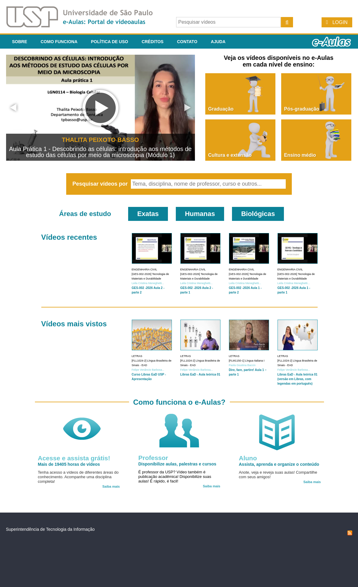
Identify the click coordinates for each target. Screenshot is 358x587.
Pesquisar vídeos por (100, 184)
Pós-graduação (301, 109)
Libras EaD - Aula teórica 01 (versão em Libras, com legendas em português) (298, 379)
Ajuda (218, 41)
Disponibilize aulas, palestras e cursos (177, 464)
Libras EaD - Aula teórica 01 (200, 374)
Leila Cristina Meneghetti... (148, 283)
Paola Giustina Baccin (242, 365)
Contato (187, 41)
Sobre (19, 41)
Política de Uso (109, 41)
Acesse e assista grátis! (74, 458)
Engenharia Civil (144, 269)
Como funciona (59, 41)
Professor (153, 457)
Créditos (152, 41)
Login (340, 22)
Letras (137, 356)
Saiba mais (111, 486)
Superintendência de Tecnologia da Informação (50, 529)
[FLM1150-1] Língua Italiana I (247, 360)
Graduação (221, 109)
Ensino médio (300, 155)
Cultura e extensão (230, 155)
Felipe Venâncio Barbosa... (148, 369)
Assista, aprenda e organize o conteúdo (279, 464)
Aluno (248, 458)
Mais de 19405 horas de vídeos (69, 464)
